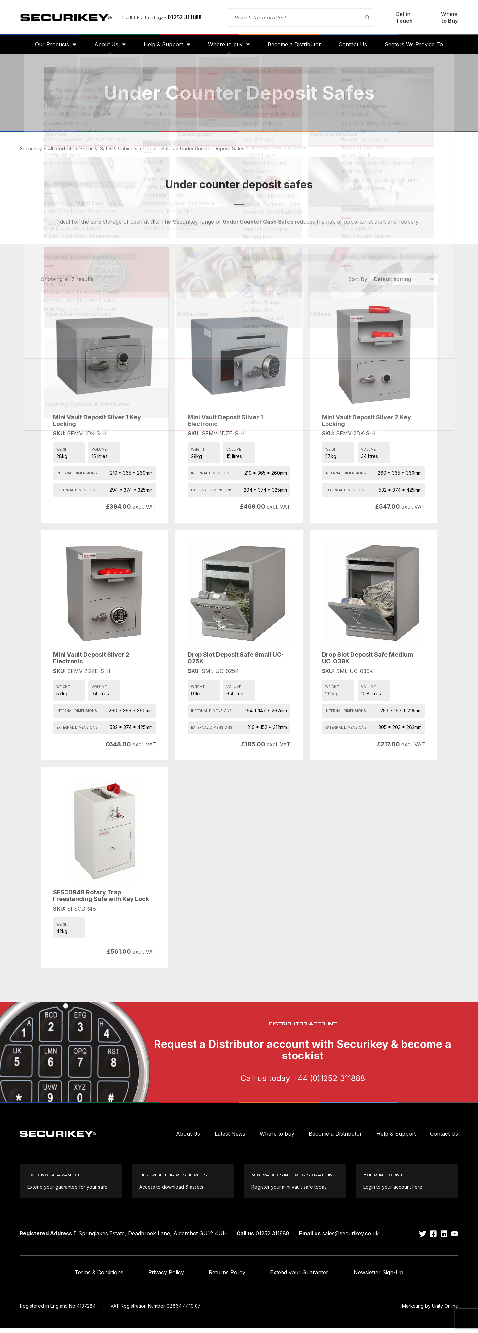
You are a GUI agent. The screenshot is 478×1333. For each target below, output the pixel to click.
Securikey (69, 18)
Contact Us (355, 47)
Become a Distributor (295, 47)
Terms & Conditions (84, 1277)
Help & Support (162, 47)
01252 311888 (273, 1238)
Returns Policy (227, 1277)
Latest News (230, 1137)
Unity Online (445, 1310)
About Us (104, 47)
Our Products (48, 47)
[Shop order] (404, 282)
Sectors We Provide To (418, 47)
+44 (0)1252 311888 (328, 1081)
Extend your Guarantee (307, 1277)
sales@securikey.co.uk (350, 1238)
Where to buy (225, 47)
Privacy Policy (159, 1277)
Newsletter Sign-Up (393, 1277)
